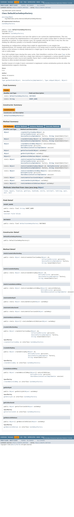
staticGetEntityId (28, 180)
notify (42, 191)
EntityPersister (49, 139)
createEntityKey (27, 139)
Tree (25, 2)
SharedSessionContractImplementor (34, 147)
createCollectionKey (28, 132)
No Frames (30, 5)
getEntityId (25, 153)
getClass (27, 191)
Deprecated (31, 2)
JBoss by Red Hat (16, 444)
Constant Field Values (12, 213)
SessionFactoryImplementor (31, 136)
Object (10, 31)
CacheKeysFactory (8, 23)
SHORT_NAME (33, 99)
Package (10, 2)
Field (14, 7)
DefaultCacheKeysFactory (19, 96)
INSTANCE (32, 96)
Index (38, 2)
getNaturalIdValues (28, 156)
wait (65, 191)
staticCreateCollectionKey (31, 159)
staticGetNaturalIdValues (30, 183)
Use (21, 2)
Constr (19, 7)
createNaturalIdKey (28, 144)
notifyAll (50, 191)
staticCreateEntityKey (29, 166)
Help (42, 2)
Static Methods (21, 126)
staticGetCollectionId (29, 177)
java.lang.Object (7, 17)
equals (11, 191)
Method (25, 7)
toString (58, 191)
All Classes (41, 5)
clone (6, 191)
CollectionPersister (28, 134)
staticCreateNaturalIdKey (30, 171)
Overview (4, 2)
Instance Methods (36, 126)
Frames (23, 5)
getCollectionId (27, 150)
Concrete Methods (53, 126)
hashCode (35, 191)
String (12, 99)
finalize (19, 191)
